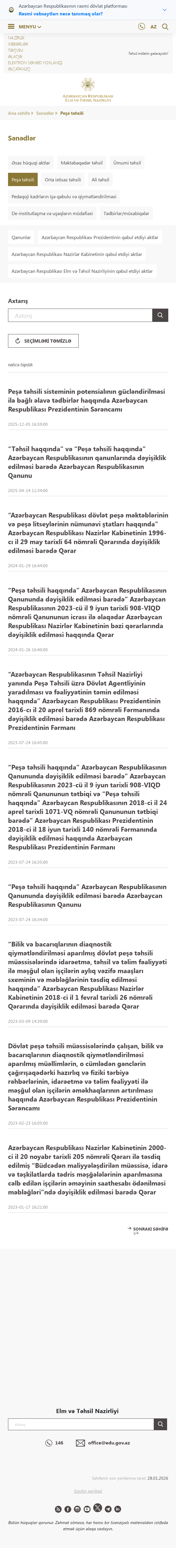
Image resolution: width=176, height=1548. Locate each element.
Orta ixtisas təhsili (63, 179)
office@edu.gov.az (103, 1443)
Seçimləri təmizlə (43, 341)
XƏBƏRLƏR (18, 44)
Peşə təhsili (71, 113)
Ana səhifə (19, 113)
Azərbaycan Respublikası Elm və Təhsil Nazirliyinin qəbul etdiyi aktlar (82, 271)
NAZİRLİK (16, 38)
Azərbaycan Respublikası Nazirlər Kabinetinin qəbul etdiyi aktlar (77, 254)
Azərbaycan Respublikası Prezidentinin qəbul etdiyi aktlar (100, 237)
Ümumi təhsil (127, 162)
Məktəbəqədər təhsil (82, 162)
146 (54, 1443)
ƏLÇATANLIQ (19, 69)
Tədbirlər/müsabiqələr (126, 213)
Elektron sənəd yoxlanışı (35, 62)
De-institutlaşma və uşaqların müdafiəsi (52, 213)
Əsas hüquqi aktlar (31, 162)
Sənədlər (45, 113)
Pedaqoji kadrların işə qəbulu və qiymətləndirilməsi (64, 196)
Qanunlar (21, 237)
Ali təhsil (100, 179)
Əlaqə (15, 56)
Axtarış (18, 300)
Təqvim (15, 50)
